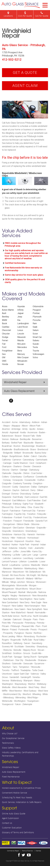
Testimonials (8, 742)
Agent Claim (25, 85)
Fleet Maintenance (11, 776)
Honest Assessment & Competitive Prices (21, 788)
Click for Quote (25, 14)
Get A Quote (25, 72)
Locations (8, 14)
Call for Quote (41, 14)
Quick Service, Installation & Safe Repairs (21, 802)
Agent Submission (10, 818)
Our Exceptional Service (13, 738)
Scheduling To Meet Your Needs (17, 797)
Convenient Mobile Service (14, 792)
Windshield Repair (15, 382)
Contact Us (7, 823)
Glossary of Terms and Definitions (18, 832)
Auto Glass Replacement (19, 391)
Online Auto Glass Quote (13, 813)
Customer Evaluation (12, 827)
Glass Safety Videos (11, 747)
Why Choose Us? (9, 733)
